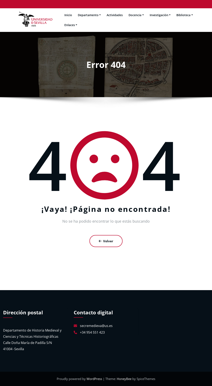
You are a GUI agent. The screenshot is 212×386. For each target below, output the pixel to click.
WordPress (95, 379)
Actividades (115, 15)
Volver (106, 241)
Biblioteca (184, 15)
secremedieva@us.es (96, 325)
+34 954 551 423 (92, 332)
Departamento (89, 15)
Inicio (68, 15)
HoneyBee (124, 379)
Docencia (136, 15)
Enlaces (70, 25)
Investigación (160, 15)
